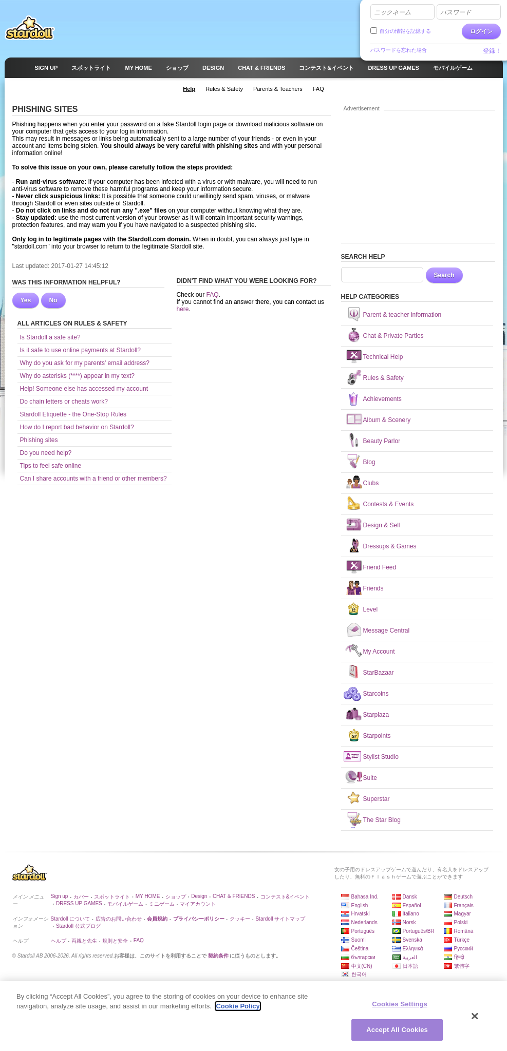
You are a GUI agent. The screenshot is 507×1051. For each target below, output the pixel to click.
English (359, 905)
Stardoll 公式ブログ (78, 926)
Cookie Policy (237, 1006)
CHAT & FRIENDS (234, 896)
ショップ (175, 897)
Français (464, 905)
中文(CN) (361, 966)
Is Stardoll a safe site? (50, 337)
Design (199, 896)
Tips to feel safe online (51, 465)
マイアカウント (198, 904)
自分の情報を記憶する (405, 31)
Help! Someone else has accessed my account (84, 388)
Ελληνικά (413, 948)
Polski (461, 922)
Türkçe (462, 940)
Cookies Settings (399, 1004)
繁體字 (462, 966)
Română (464, 931)
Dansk (410, 897)
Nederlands (364, 922)
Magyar (462, 913)
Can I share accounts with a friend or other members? (93, 478)
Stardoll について (70, 919)
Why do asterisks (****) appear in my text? (77, 375)
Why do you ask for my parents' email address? (84, 363)
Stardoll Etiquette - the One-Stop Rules (73, 414)
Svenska (412, 940)
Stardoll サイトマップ (280, 919)
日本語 (410, 966)
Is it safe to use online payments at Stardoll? (80, 350)
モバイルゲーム (125, 904)
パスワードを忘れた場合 (398, 50)
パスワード (455, 12)
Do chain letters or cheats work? (64, 401)
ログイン (481, 31)
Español (412, 905)
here (183, 309)
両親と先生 (84, 941)
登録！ (492, 50)
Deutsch (463, 897)
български (363, 957)
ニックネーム (392, 12)
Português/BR (419, 931)
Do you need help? (46, 452)
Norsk (409, 922)
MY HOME (148, 896)
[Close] (475, 1016)
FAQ (212, 294)
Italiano (411, 913)
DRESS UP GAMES (79, 903)
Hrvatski (360, 913)
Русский (463, 948)
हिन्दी (459, 957)
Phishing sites (39, 440)
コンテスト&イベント (285, 897)
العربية (410, 957)
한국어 (359, 974)
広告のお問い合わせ (119, 919)
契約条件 (218, 956)
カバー (81, 897)
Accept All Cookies (397, 1030)
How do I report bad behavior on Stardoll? (77, 427)
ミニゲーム (162, 904)
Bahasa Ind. (365, 897)
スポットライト (112, 897)
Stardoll (30, 27)
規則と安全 (115, 941)
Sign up (59, 896)
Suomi (358, 940)
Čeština (360, 948)
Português (363, 931)
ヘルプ (58, 941)
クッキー (240, 919)
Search (444, 275)
